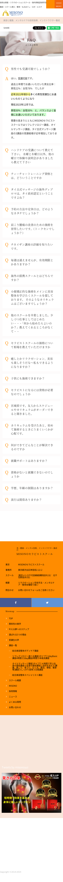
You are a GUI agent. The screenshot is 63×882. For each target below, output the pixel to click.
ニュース (13, 696)
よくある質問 (15, 701)
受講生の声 (14, 640)
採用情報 (13, 691)
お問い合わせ (15, 707)
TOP (11, 618)
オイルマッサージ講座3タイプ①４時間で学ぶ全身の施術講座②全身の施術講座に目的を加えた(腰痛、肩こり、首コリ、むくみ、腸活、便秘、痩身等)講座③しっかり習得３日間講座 (34, 666)
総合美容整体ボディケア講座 (25, 650)
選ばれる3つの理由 (17, 634)
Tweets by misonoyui (15, 767)
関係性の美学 (15, 623)
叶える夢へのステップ (19, 629)
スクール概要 (15, 680)
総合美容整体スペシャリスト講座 (27, 675)
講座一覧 (13, 645)
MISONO (13, 685)
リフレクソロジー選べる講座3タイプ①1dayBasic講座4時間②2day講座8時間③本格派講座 (34, 657)
